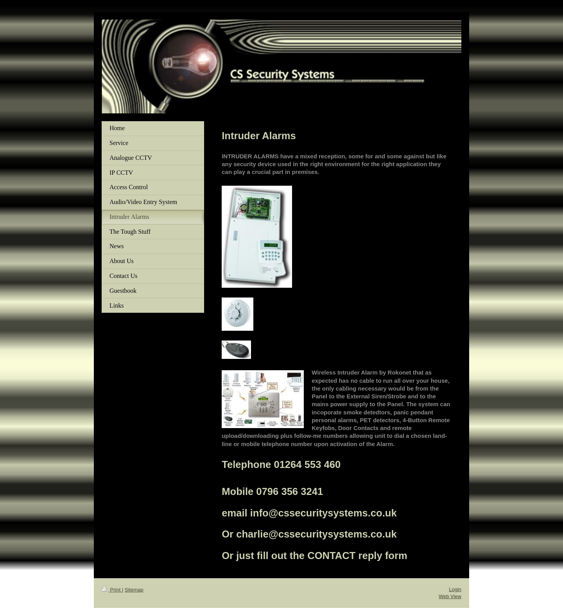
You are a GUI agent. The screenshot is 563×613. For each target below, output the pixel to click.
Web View (450, 596)
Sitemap (134, 590)
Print (112, 590)
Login (455, 589)
